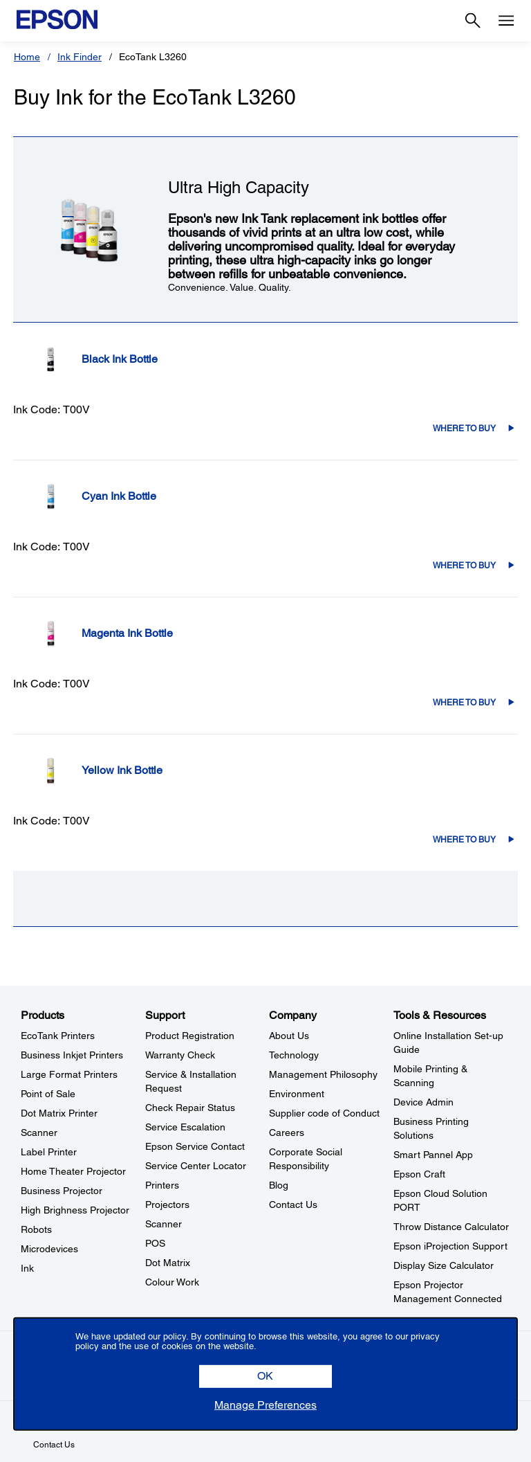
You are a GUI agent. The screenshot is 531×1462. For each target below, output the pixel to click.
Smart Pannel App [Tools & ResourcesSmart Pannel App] (433, 1154)
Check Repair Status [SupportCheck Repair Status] (190, 1107)
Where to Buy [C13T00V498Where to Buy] (464, 840)
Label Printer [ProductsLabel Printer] (49, 1151)
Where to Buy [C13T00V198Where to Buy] (464, 428)
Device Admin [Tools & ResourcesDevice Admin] (423, 1102)
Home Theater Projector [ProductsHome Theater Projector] (73, 1171)
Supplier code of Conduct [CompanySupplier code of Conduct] (324, 1113)
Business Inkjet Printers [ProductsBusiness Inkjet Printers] (72, 1055)
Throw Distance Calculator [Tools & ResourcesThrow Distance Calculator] (451, 1226)
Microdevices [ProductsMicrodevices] (49, 1248)
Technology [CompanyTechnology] (294, 1055)
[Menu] (506, 21)
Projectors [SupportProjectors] (167, 1204)
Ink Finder (79, 56)
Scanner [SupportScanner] (163, 1223)
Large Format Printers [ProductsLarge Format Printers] (69, 1074)
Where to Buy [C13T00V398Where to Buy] (464, 702)
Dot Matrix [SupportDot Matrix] (167, 1262)
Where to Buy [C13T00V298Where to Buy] (464, 565)
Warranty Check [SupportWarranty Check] (180, 1055)
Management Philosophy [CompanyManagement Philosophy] (323, 1074)
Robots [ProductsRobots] (36, 1229)
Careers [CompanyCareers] (286, 1132)
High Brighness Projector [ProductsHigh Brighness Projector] (75, 1210)
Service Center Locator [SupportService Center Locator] (195, 1165)
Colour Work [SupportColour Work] (172, 1282)
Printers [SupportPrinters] (162, 1185)
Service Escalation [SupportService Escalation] (185, 1126)
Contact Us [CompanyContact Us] (293, 1204)
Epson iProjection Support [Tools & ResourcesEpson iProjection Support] (450, 1246)
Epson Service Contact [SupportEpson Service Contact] (195, 1146)
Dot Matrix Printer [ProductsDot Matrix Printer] (59, 1113)
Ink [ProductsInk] (27, 1268)
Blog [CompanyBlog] (278, 1185)
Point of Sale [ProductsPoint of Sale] (48, 1093)
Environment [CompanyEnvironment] (296, 1093)
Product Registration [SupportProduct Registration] (189, 1035)
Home (27, 56)
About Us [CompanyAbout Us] (289, 1035)
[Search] (473, 21)
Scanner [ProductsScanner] (39, 1132)
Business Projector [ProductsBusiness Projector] (61, 1190)
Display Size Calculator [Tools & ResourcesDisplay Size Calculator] (443, 1265)
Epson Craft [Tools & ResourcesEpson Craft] (419, 1174)
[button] (265, 1376)
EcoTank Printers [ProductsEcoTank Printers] (58, 1035)
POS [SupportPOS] (155, 1243)
